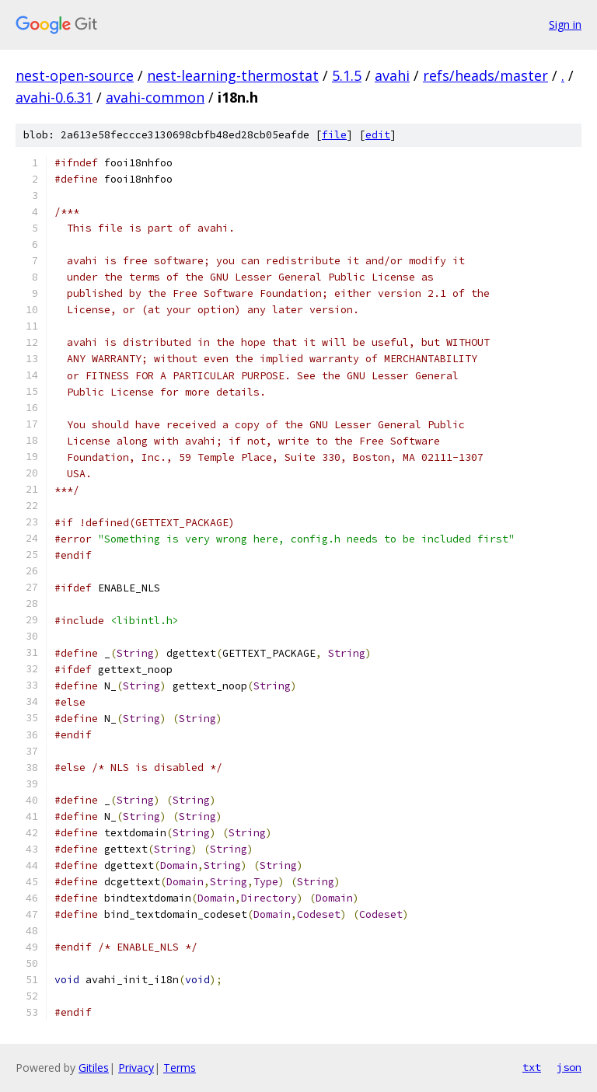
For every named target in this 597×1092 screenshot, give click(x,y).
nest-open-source (75, 75)
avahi (392, 75)
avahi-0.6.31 (54, 97)
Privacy (136, 1067)
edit (377, 134)
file (334, 134)
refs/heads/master (485, 75)
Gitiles (94, 1067)
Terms (179, 1067)
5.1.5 (346, 75)
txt (531, 1067)
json (569, 1067)
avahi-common (155, 97)
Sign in (565, 24)
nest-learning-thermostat (233, 75)
